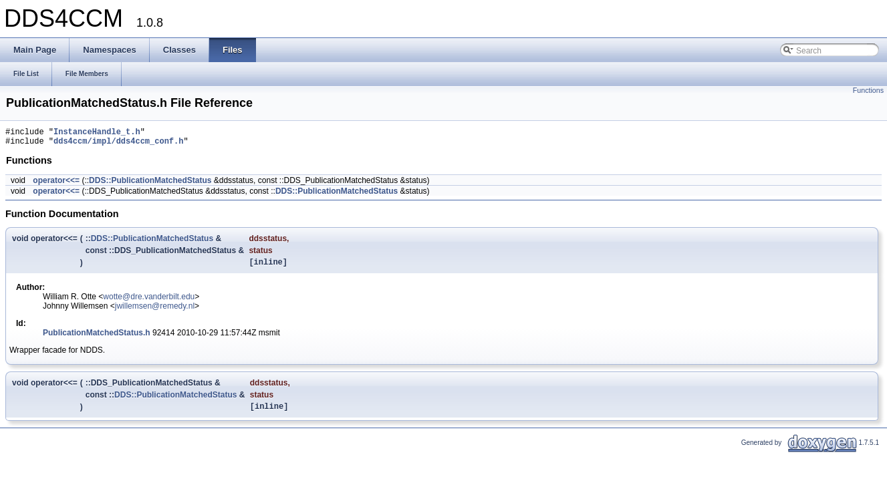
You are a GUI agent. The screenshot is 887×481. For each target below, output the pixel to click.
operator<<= (56, 184)
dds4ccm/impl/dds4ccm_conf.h (118, 144)
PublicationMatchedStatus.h (96, 338)
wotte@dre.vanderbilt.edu (149, 302)
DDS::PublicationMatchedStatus (150, 184)
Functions (868, 90)
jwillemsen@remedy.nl (155, 312)
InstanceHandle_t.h (96, 133)
